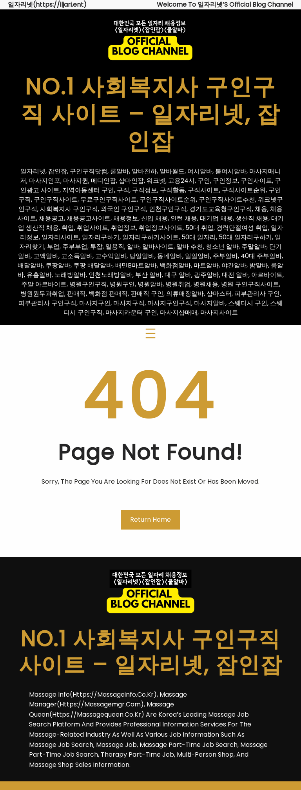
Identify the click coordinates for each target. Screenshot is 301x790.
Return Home (150, 519)
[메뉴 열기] (150, 333)
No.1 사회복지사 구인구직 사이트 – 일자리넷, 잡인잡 (150, 114)
